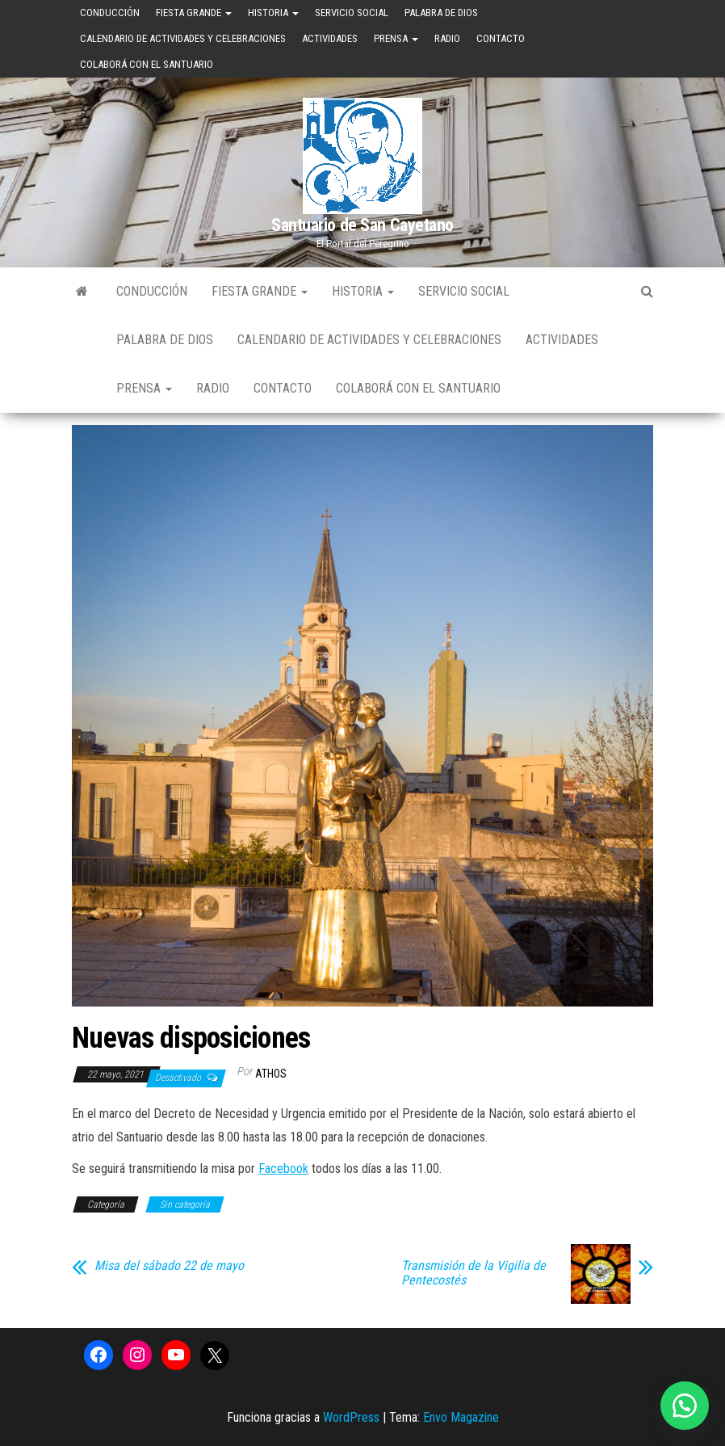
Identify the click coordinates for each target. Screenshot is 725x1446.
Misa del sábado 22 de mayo (169, 1266)
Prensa (396, 38)
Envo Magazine (461, 1417)
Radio (447, 38)
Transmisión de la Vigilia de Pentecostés (473, 1273)
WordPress (351, 1417)
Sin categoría (185, 1204)
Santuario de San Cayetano (362, 225)
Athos (271, 1073)
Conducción (110, 12)
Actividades (330, 38)
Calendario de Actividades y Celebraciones (183, 38)
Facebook (283, 1168)
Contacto (500, 38)
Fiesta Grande (194, 12)
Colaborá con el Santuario (146, 64)
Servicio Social (351, 12)
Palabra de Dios (441, 12)
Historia (273, 12)
